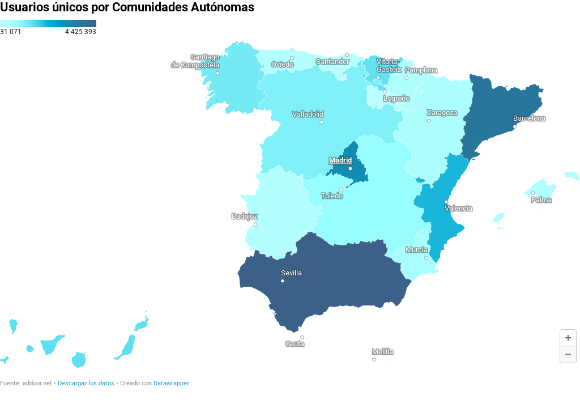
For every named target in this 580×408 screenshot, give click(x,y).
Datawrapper (171, 383)
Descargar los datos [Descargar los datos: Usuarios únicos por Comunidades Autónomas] (86, 383)
